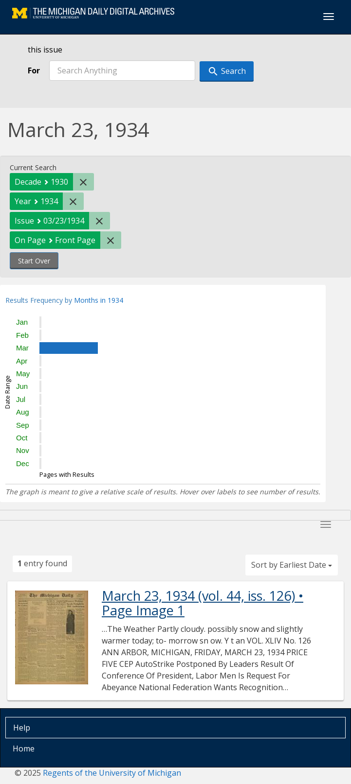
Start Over (34, 260)
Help (21, 727)
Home (24, 748)
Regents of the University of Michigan (112, 772)
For (34, 70)
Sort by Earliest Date (291, 564)
